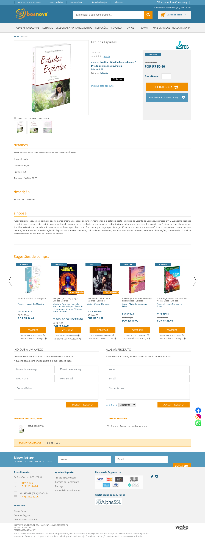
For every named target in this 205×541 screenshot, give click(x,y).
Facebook (152, 476)
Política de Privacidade (25, 519)
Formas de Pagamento (67, 481)
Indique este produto (102, 85)
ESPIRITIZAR (137, 309)
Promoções (101, 27)
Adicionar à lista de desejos (165, 97)
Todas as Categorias (27, 27)
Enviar (179, 466)
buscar (148, 15)
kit (48, 443)
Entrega (59, 486)
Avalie (107, 56)
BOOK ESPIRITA (102, 308)
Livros (130, 27)
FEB (101, 69)
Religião (104, 72)
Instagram (156, 476)
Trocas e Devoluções (65, 477)
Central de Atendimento (29, 2)
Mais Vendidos (161, 27)
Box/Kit (144, 27)
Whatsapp (119, 2)
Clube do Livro (65, 27)
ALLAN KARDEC (32, 308)
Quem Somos (21, 511)
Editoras (47, 27)
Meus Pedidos (56, 2)
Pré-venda (116, 27)
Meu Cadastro (77, 2)
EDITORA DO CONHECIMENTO (68, 311)
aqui (186, 2)
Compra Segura (22, 515)
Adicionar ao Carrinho (33, 335)
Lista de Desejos (99, 2)
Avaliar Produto (174, 404)
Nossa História (181, 27)
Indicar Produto (82, 404)
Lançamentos (83, 27)
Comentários (56, 391)
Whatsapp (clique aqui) (34, 493)
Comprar (163, 87)
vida (58, 443)
